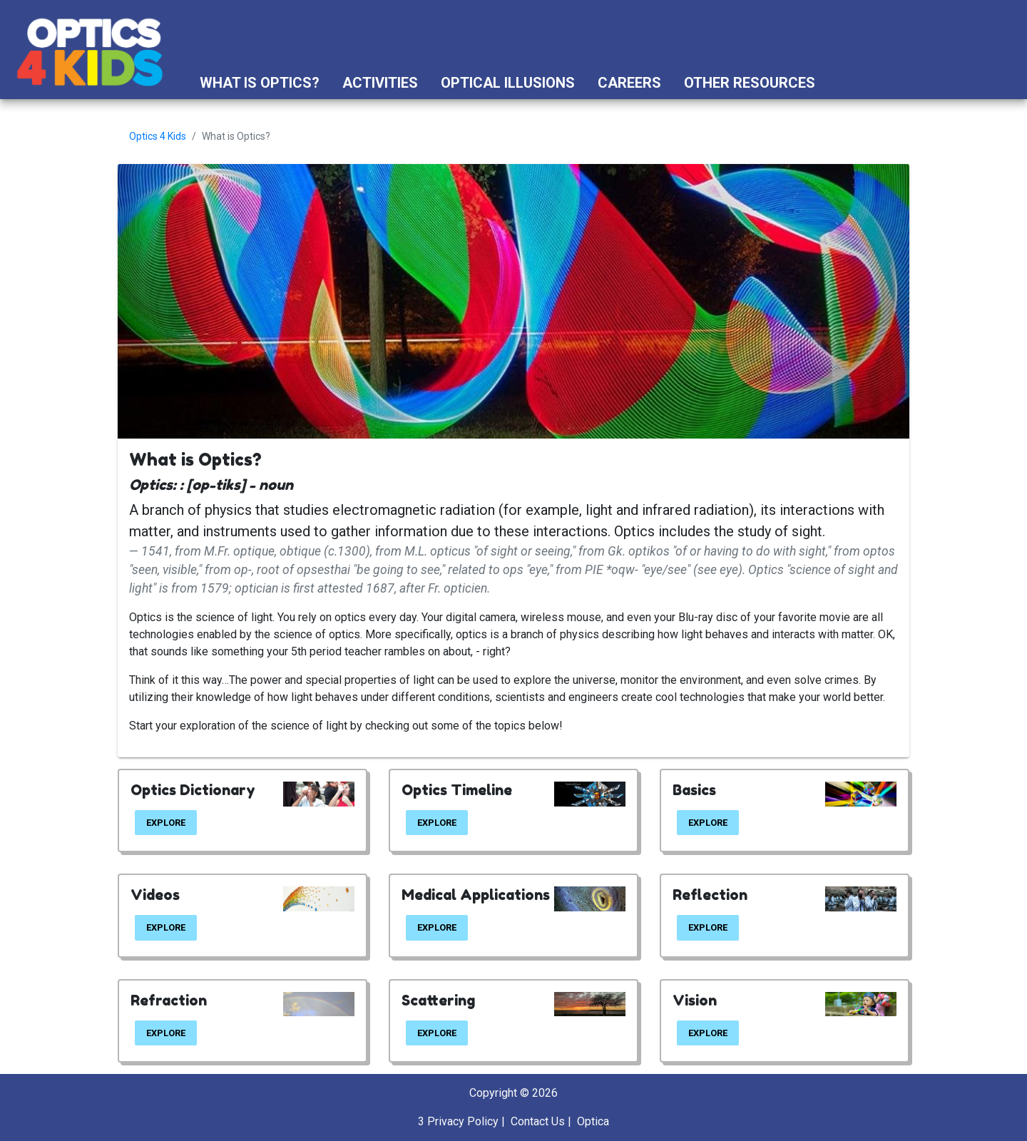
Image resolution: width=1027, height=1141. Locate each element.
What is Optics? (260, 82)
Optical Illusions (508, 82)
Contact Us (538, 1121)
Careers (629, 82)
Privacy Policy (463, 1121)
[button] (840, 82)
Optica (593, 1121)
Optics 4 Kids (157, 136)
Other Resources (749, 82)
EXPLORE (165, 822)
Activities (380, 82)
